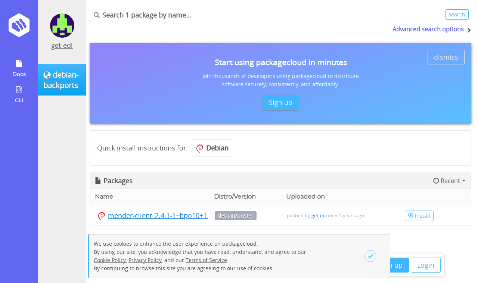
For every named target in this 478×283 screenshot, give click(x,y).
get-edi (62, 45)
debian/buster (236, 215)
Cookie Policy (110, 260)
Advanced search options (428, 29)
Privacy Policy (145, 260)
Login (425, 265)
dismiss (446, 57)
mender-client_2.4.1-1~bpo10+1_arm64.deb (176, 215)
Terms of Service (206, 260)
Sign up (391, 265)
